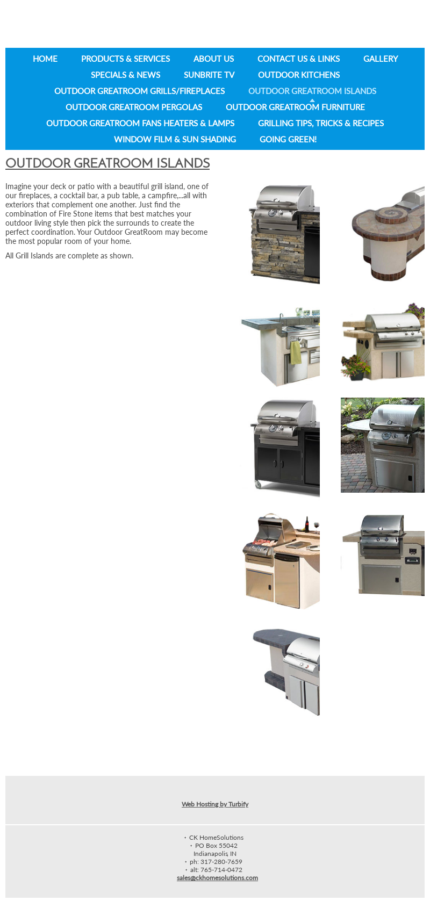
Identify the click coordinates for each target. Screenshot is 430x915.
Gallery (380, 58)
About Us (214, 58)
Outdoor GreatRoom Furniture (295, 107)
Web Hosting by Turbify (215, 804)
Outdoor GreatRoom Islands (312, 91)
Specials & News (125, 75)
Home (45, 58)
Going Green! (288, 139)
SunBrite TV (209, 75)
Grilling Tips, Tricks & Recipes (321, 123)
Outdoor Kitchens (299, 75)
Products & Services (125, 58)
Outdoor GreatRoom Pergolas (134, 107)
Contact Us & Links (298, 58)
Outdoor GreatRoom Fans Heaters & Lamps (140, 123)
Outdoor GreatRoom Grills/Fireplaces (139, 91)
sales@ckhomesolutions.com (217, 878)
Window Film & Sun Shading (175, 139)
